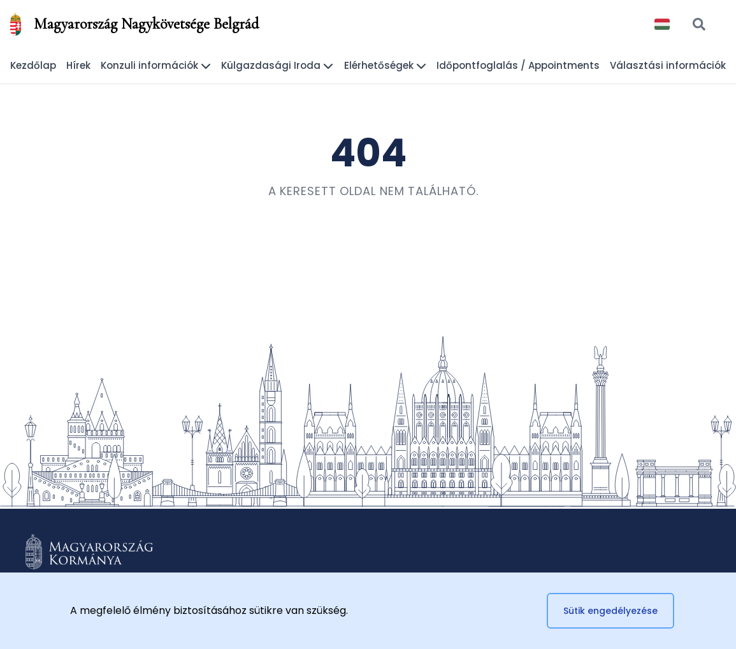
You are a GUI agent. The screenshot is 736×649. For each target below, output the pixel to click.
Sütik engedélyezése (610, 610)
